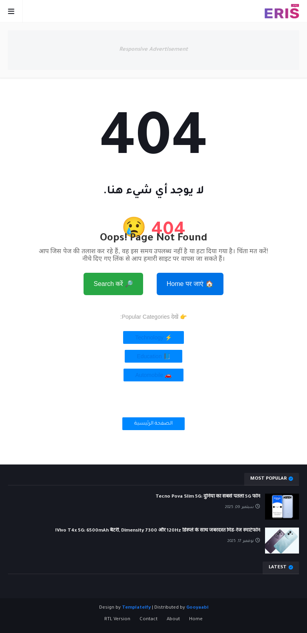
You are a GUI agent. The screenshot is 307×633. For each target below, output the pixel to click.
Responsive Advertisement (153, 50)
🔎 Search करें (113, 283)
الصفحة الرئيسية (153, 424)
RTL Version (117, 619)
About (173, 619)
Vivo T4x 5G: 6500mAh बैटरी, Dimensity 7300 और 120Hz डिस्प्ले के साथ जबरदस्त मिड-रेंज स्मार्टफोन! (157, 531)
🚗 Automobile (154, 375)
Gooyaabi (197, 608)
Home (196, 619)
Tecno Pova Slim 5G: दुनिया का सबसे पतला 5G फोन (207, 497)
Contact (148, 619)
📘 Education (153, 356)
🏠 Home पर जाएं (190, 283)
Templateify (136, 608)
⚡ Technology (153, 337)
